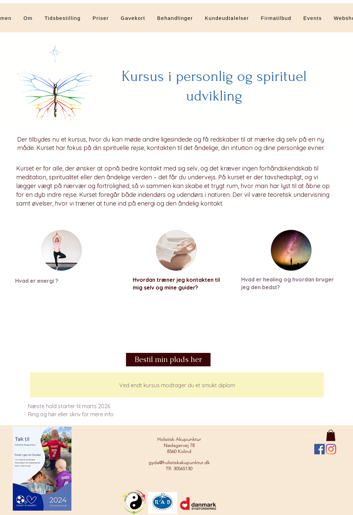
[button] (175, 17)
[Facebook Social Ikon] (319, 449)
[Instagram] (331, 449)
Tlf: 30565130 (179, 468)
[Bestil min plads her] (168, 359)
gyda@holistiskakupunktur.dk (179, 462)
